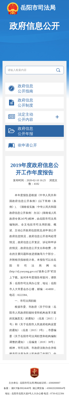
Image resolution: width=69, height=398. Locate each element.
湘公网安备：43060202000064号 (48, 388)
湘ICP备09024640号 (21, 388)
